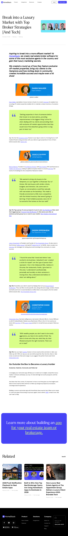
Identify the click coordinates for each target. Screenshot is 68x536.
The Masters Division (30, 167)
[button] (16, 2)
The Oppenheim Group (41, 243)
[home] (6, 2)
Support (46, 526)
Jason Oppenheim (14, 243)
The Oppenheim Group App (28, 292)
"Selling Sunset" (20, 245)
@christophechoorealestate (39, 314)
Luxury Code (28, 323)
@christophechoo (26, 314)
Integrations (24, 2)
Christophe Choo (14, 319)
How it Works (25, 520)
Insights (25, 352)
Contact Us (47, 523)
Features (24, 523)
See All (64, 456)
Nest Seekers (43, 167)
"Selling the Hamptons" (15, 169)
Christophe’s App (14, 358)
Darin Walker (12, 102)
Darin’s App (24, 142)
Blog (45, 528)
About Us (46, 520)
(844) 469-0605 (59, 524)
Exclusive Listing (23, 138)
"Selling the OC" (36, 245)
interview (46, 102)
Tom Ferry (18, 323)
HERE (47, 392)
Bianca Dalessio (13, 167)
